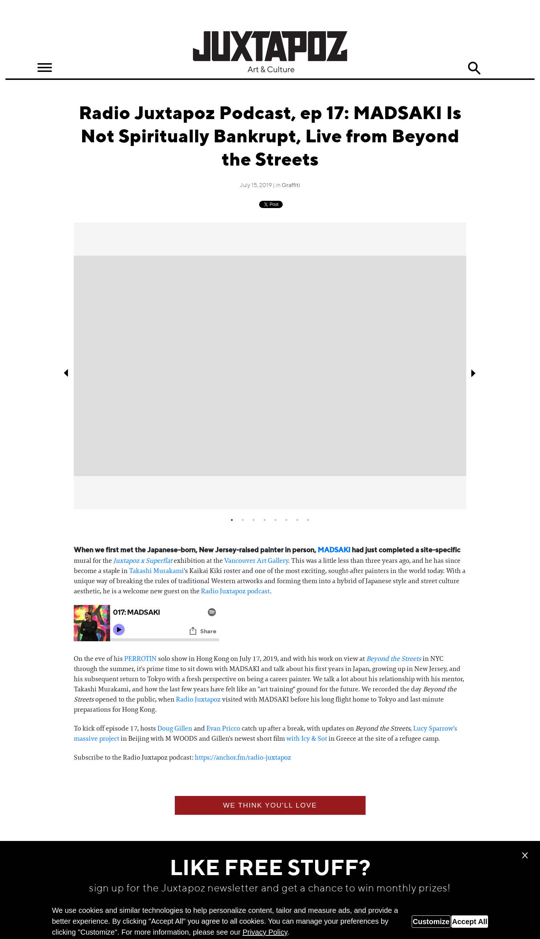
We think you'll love (270, 805)
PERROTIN (140, 658)
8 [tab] (308, 520)
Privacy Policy (264, 932)
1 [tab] (231, 520)
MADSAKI (334, 550)
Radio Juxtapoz (199, 699)
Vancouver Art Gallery (256, 560)
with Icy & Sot (306, 738)
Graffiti (291, 185)
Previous (66, 372)
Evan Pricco (223, 728)
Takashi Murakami (156, 570)
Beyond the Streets (393, 658)
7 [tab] (297, 520)
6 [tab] (286, 520)
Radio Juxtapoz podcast (235, 591)
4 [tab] (264, 520)
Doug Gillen (174, 728)
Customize (431, 922)
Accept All (469, 922)
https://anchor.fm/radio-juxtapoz (243, 757)
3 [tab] (253, 520)
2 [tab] (242, 520)
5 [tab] (275, 520)
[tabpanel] (270, 366)
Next (473, 372)
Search (474, 68)
